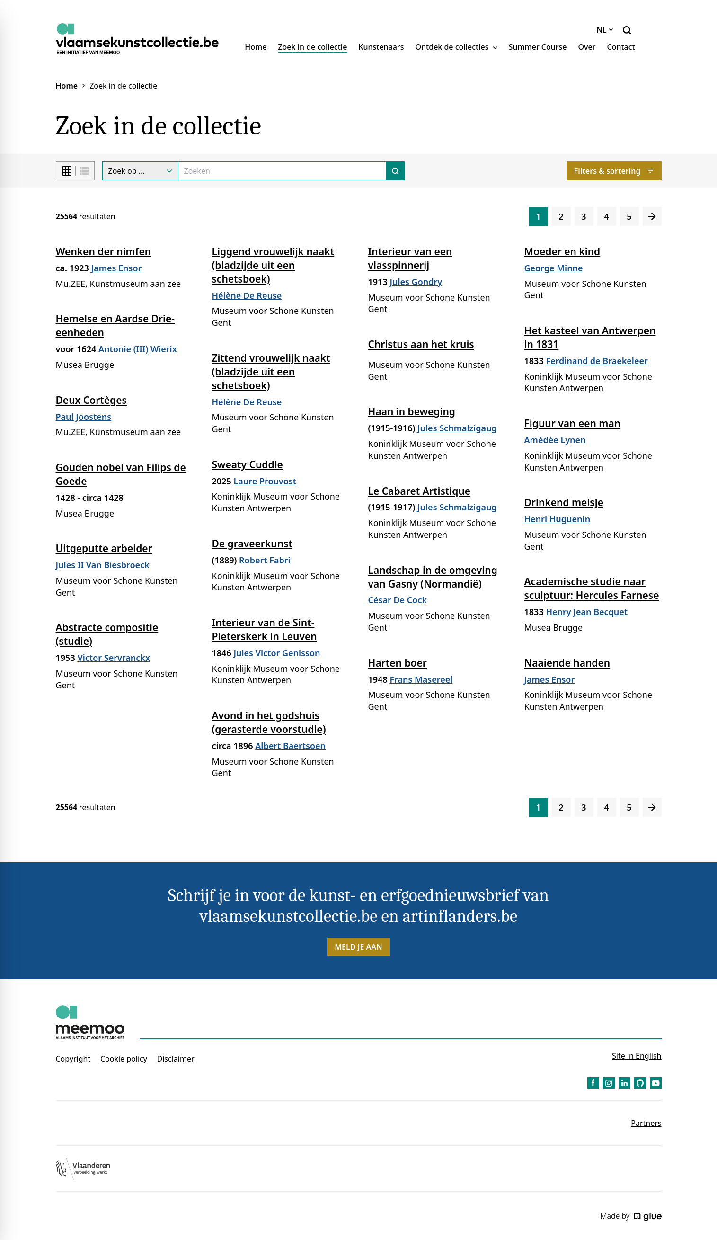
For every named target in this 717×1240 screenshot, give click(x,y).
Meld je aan (358, 947)
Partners (646, 1123)
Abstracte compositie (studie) (107, 634)
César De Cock (397, 600)
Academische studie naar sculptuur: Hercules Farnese (591, 588)
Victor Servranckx (113, 657)
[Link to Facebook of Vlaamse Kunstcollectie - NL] (593, 1083)
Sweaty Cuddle (247, 464)
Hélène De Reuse (247, 295)
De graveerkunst (252, 543)
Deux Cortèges (91, 400)
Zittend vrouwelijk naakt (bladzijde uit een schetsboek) (271, 371)
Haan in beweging (411, 411)
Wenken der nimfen (103, 251)
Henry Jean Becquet (587, 611)
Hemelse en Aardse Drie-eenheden (115, 325)
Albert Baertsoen (290, 745)
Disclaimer (176, 1058)
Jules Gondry (415, 281)
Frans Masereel (420, 679)
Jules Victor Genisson (276, 653)
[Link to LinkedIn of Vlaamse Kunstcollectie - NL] (624, 1083)
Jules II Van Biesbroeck (103, 565)
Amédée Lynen (555, 440)
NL (605, 30)
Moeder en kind (562, 251)
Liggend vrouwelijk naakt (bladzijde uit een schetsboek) (273, 265)
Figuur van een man (572, 423)
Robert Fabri (265, 560)
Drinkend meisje (563, 502)
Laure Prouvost (264, 481)
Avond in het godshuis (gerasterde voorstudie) (269, 722)
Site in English (636, 1056)
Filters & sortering (614, 171)
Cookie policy (123, 1058)
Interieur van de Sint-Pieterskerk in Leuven (264, 629)
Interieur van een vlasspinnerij (410, 258)
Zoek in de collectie (312, 47)
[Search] (282, 170)
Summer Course (538, 47)
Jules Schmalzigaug (457, 428)
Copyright (73, 1058)
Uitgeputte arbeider (104, 548)
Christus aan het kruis (421, 344)
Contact (621, 47)
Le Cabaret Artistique (419, 491)
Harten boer (397, 662)
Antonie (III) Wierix (137, 349)
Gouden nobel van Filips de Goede (121, 474)
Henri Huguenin (557, 519)
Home (255, 47)
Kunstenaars (381, 47)
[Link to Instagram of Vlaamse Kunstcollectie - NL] (609, 1083)
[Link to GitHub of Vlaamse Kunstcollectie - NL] (640, 1083)
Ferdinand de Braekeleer (596, 360)
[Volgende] (652, 216)
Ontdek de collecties (456, 47)
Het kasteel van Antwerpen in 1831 (590, 337)
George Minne (553, 268)
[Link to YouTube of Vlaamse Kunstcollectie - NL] (656, 1083)
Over (587, 47)
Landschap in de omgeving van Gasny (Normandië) (432, 576)
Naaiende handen (567, 662)
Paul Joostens (84, 416)
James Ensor (116, 268)
